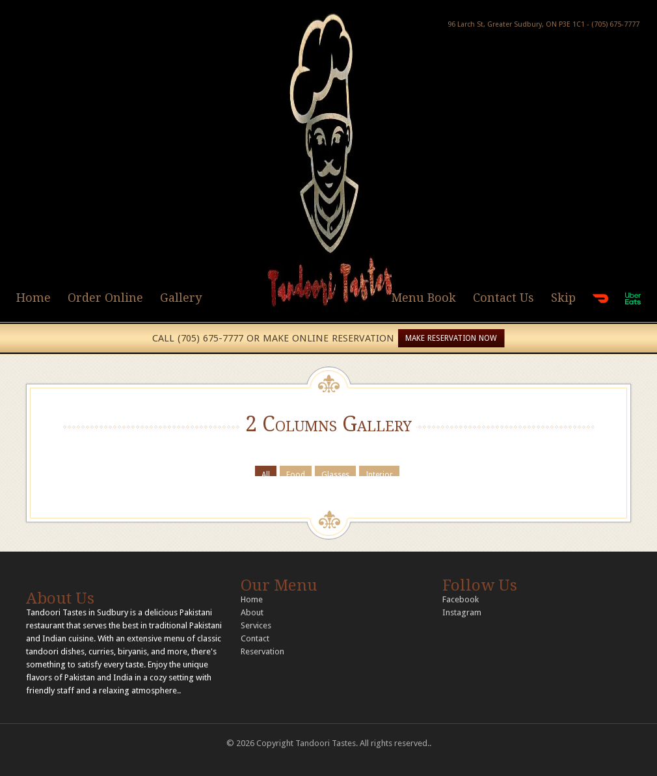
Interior (379, 473)
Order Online (105, 297)
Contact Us (503, 297)
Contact (255, 638)
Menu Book (423, 297)
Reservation (262, 651)
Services (256, 625)
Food (295, 473)
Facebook (460, 599)
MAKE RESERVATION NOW (451, 338)
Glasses (335, 473)
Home (33, 297)
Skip (563, 297)
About (252, 612)
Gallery (181, 297)
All (265, 473)
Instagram (461, 612)
